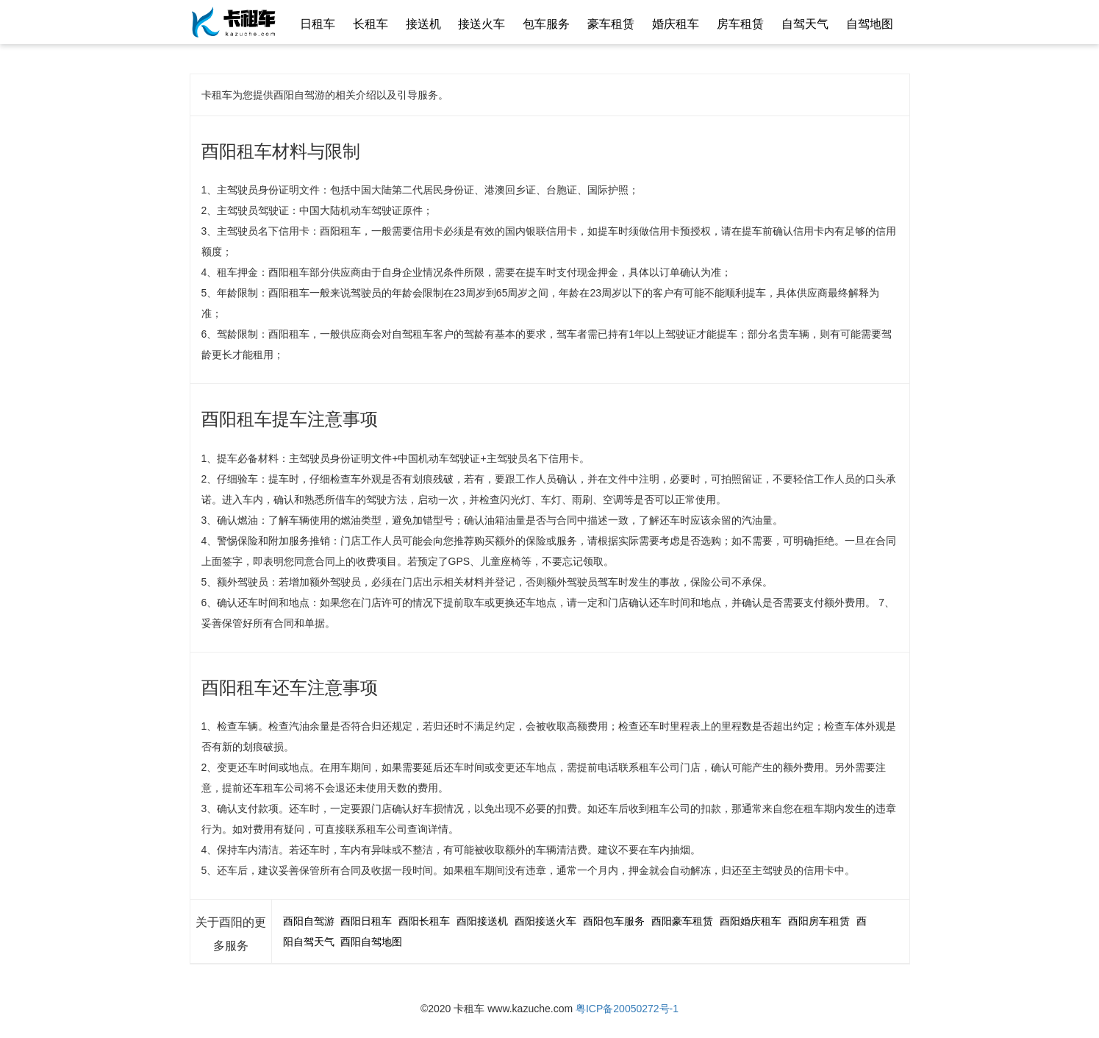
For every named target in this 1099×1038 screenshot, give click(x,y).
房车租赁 (740, 24)
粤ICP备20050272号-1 (627, 1008)
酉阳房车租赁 (819, 921)
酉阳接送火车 (545, 921)
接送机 (423, 24)
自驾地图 (869, 24)
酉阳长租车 (424, 921)
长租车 (370, 24)
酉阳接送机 (482, 921)
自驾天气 (804, 24)
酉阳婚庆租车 (750, 921)
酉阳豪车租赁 (682, 921)
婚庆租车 (675, 24)
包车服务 (546, 24)
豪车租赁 (610, 24)
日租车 (317, 24)
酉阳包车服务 (614, 921)
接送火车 (481, 24)
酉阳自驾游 (308, 921)
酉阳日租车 (366, 921)
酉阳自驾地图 (371, 942)
